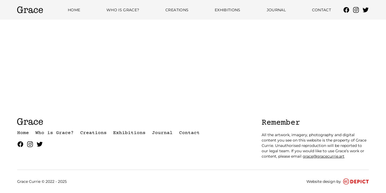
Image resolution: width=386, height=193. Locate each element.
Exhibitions (227, 10)
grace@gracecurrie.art (323, 156)
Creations (176, 10)
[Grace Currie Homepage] (30, 9)
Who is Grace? (122, 10)
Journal (276, 10)
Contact (321, 10)
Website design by (337, 181)
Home (74, 10)
